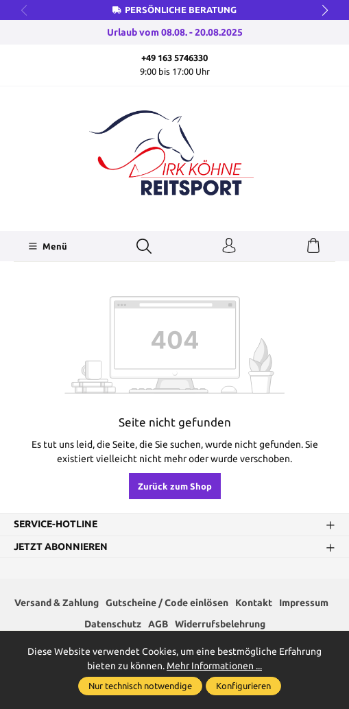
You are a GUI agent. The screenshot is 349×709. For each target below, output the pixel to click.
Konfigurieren (243, 685)
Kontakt (253, 602)
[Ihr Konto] (229, 246)
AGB (158, 623)
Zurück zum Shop (175, 486)
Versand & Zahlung (56, 602)
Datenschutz (112, 623)
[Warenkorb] (313, 246)
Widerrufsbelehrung (220, 623)
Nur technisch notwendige (140, 685)
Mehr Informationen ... (214, 665)
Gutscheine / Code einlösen (167, 602)
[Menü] (47, 246)
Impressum (303, 602)
